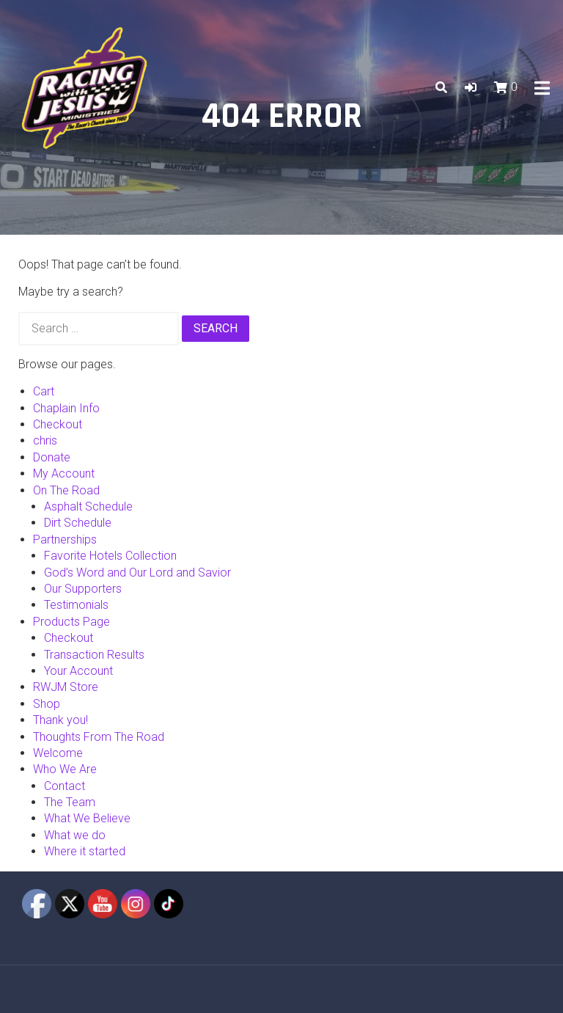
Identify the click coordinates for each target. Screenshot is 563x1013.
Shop (46, 704)
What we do (75, 835)
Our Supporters (83, 589)
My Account (64, 473)
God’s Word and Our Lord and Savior (137, 572)
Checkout (57, 424)
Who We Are (65, 769)
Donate (51, 457)
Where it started (84, 851)
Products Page (71, 622)
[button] (470, 88)
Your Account (78, 671)
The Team (69, 802)
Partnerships (65, 539)
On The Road (66, 490)
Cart (43, 391)
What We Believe (87, 818)
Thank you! (60, 720)
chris (45, 440)
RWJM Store (65, 687)
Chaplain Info (66, 408)
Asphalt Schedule (88, 506)
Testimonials (76, 605)
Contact (64, 786)
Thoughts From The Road (98, 737)
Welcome (58, 753)
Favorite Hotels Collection (110, 556)
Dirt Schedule (77, 523)
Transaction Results (94, 655)
